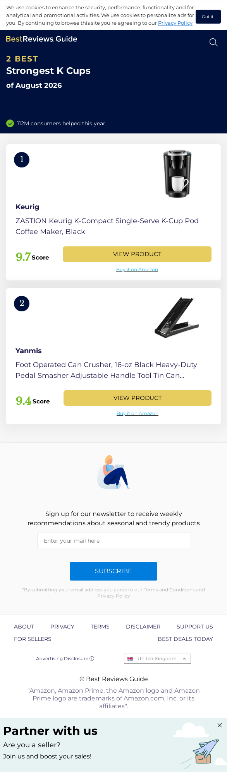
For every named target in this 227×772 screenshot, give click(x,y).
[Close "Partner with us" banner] (219, 725)
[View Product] (113, 212)
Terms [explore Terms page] (100, 626)
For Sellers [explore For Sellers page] (33, 638)
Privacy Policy (175, 23)
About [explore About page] (24, 626)
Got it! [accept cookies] (208, 16)
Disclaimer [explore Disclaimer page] (143, 626)
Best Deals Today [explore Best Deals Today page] (185, 638)
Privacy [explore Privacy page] (62, 626)
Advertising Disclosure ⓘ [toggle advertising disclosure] (65, 658)
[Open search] (214, 42)
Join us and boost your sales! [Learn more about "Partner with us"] (47, 756)
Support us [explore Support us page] (195, 626)
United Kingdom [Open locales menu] (157, 658)
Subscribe (113, 571)
